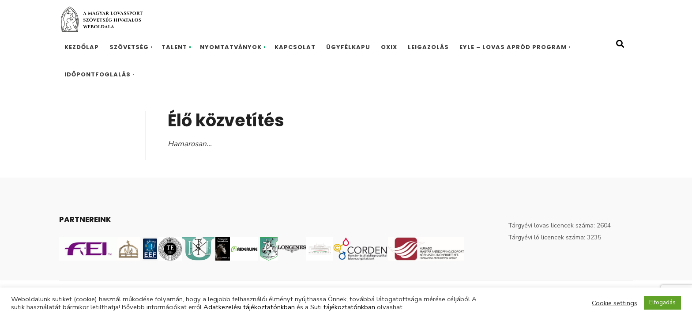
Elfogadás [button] (662, 303)
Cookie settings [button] (614, 303)
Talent (174, 47)
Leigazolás (428, 47)
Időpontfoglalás (97, 74)
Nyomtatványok (231, 47)
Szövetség (129, 47)
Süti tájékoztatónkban (342, 307)
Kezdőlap (81, 47)
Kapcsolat (295, 47)
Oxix (389, 47)
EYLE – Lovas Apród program (513, 47)
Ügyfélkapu (348, 47)
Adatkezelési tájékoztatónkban (249, 307)
